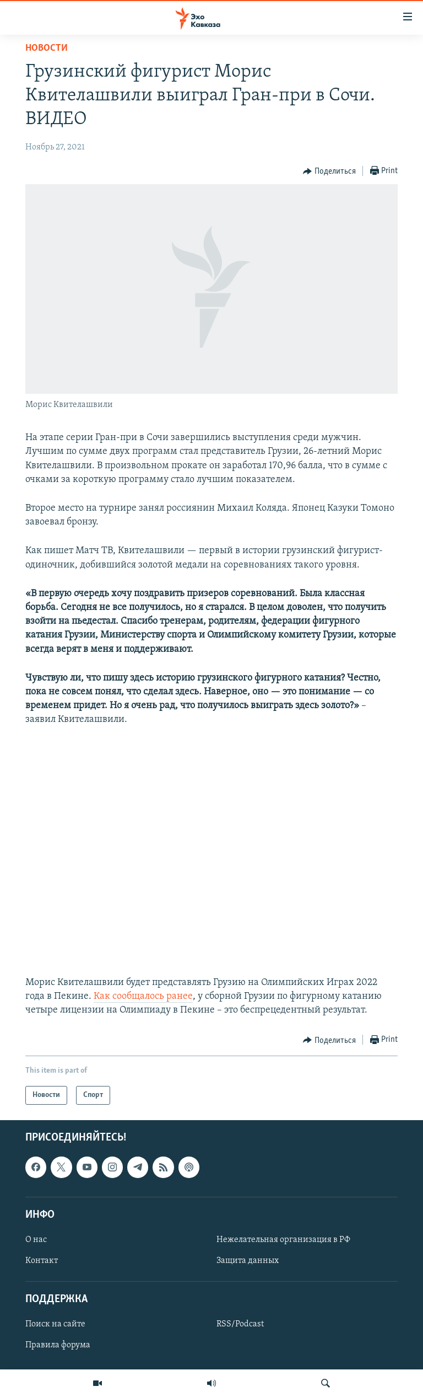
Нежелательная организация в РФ (283, 1239)
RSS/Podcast (240, 1324)
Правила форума (57, 1345)
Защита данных (247, 1260)
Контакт (41, 1260)
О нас (36, 1239)
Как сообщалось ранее (143, 996)
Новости (46, 48)
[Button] (329, 171)
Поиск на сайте (55, 1324)
